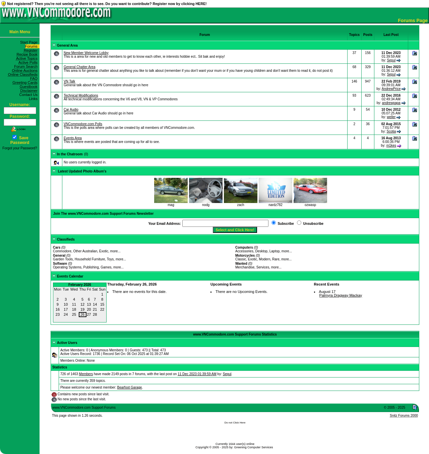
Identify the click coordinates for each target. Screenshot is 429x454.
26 (82, 314)
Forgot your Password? (19, 148)
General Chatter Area (80, 67)
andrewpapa (391, 103)
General (59, 255)
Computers (244, 247)
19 (82, 309)
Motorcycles (245, 255)
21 (95, 309)
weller (391, 117)
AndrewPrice (391, 89)
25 (74, 314)
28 (95, 314)
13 (89, 304)
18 (74, 309)
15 (102, 304)
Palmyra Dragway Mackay (340, 295)
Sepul (391, 60)
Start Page (30, 42)
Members (86, 374)
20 (89, 309)
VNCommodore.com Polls (83, 124)
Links (34, 99)
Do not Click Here (235, 422)
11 (74, 304)
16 (58, 309)
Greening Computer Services (253, 447)
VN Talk (69, 81)
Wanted (241, 263)
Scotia (391, 131)
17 (66, 309)
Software (60, 263)
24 (66, 314)
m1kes (391, 145)
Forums (32, 46)
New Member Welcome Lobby (86, 53)
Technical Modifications (81, 95)
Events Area (73, 138)
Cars (56, 247)
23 (58, 314)
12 (82, 304)
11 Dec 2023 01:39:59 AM (197, 374)
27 (89, 314)
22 (102, 309)
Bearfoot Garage (129, 387)
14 (95, 304)
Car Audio (71, 109)
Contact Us (29, 95)
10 (66, 304)
